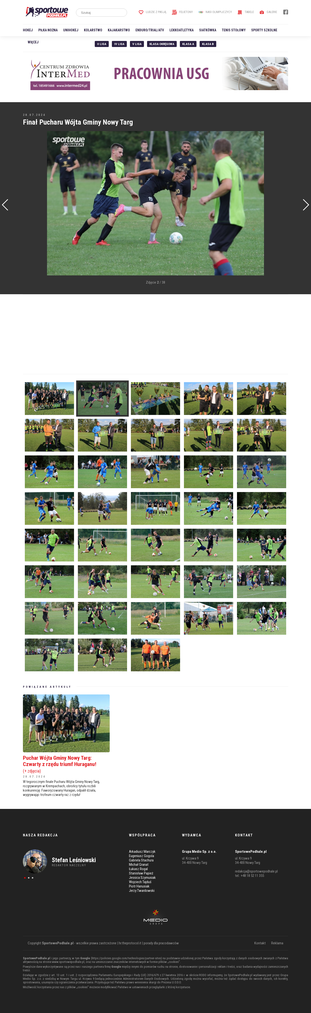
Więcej (33, 42)
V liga (137, 44)
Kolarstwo (93, 30)
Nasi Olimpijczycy (215, 12)
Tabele (245, 12)
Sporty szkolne (264, 30)
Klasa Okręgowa (161, 44)
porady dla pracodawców (161, 943)
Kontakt (260, 943)
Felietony (182, 12)
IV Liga (119, 44)
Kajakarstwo (119, 30)
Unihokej (70, 30)
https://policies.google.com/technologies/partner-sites (126, 958)
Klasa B (208, 44)
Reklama (277, 943)
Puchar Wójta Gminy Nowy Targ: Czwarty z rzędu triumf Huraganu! (66, 764)
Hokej (28, 30)
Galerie (268, 12)
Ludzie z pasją (152, 12)
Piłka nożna (48, 30)
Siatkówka (207, 30)
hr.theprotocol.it (130, 943)
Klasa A (188, 44)
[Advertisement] (30, 204)
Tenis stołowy (234, 30)
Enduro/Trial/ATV (149, 30)
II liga (101, 44)
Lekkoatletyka (181, 30)
